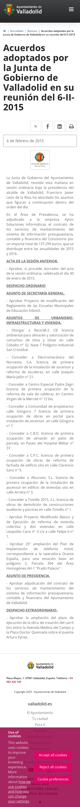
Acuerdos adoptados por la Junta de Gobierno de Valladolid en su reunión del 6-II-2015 (39, 32)
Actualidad (16, 31)
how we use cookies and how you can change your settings (19, 791)
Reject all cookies (53, 767)
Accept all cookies (53, 755)
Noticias (32, 31)
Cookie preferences (53, 779)
